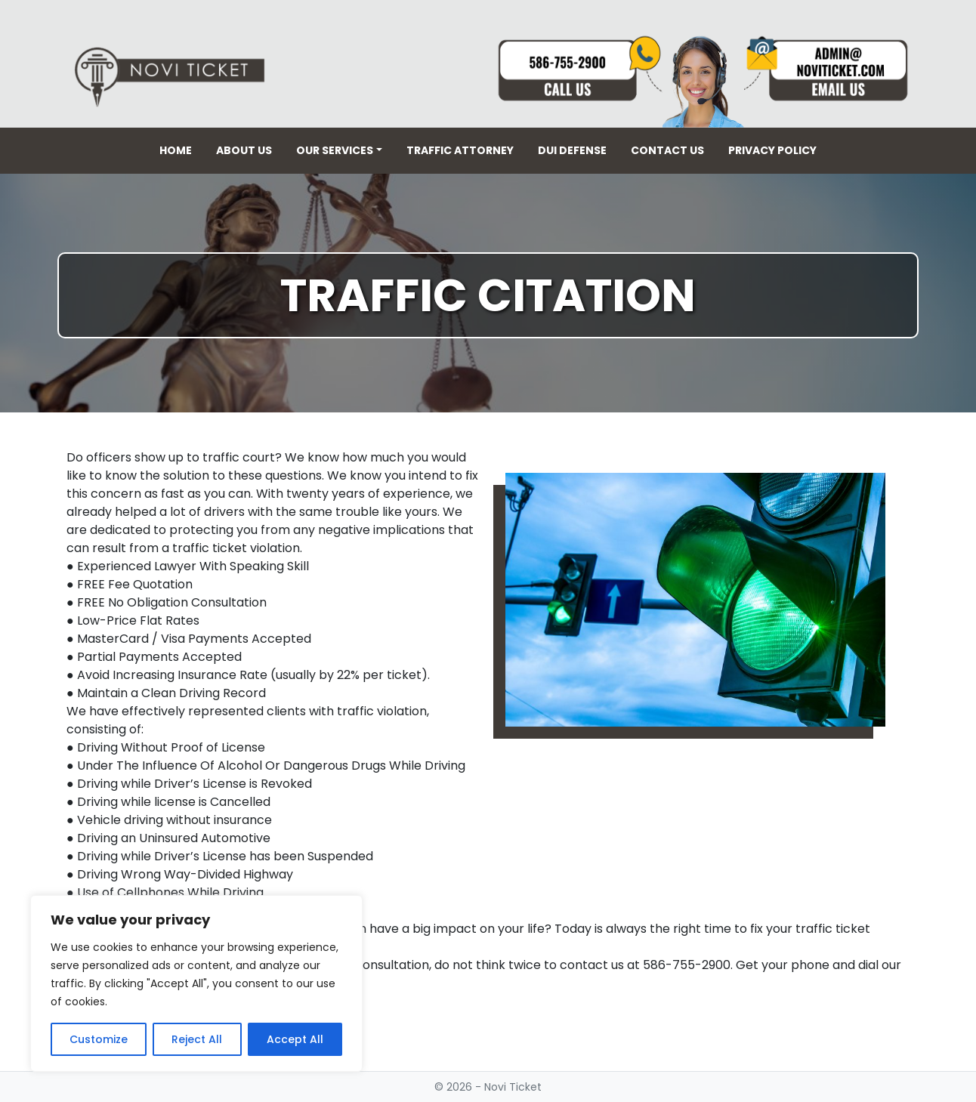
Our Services (334, 150)
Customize (98, 1039)
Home (175, 150)
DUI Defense (572, 150)
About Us (244, 150)
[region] (196, 983)
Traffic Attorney (460, 150)
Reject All (196, 1039)
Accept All (295, 1039)
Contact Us (667, 150)
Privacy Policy (772, 150)
